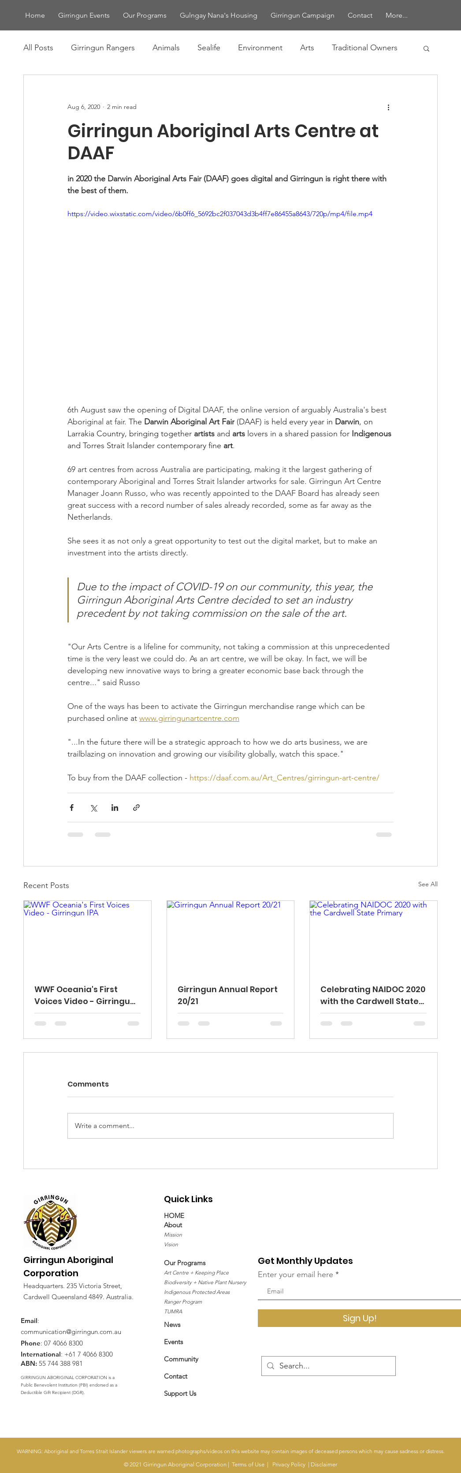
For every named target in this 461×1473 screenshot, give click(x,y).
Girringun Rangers (103, 47)
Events (173, 1342)
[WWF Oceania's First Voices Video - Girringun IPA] (87, 936)
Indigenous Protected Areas (197, 1292)
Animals (166, 47)
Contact (175, 1376)
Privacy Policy (288, 1464)
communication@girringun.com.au (71, 1331)
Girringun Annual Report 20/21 (228, 995)
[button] (426, 48)
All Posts (38, 47)
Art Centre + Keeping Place (196, 1272)
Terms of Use (248, 1464)
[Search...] (328, 1366)
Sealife (208, 47)
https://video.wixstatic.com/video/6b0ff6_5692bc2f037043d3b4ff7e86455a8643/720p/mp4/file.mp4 (219, 214)
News (172, 1324)
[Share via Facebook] (71, 807)
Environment (260, 47)
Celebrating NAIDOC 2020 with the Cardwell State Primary (372, 995)
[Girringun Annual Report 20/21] (230, 936)
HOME (174, 1215)
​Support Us (180, 1393)
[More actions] (388, 106)
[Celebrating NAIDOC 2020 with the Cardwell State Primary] (373, 936)
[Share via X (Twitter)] (93, 807)
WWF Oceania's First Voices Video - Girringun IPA (84, 995)
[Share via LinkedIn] (115, 807)
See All (428, 884)
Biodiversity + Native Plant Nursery (205, 1282)
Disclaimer (324, 1464)
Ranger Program (183, 1301)
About (173, 1225)
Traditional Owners (365, 47)
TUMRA (173, 1311)
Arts (307, 47)
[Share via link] (136, 807)
